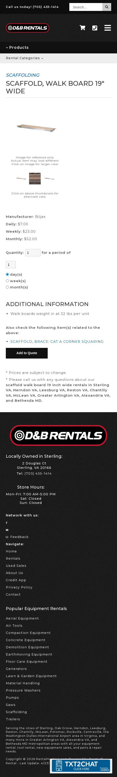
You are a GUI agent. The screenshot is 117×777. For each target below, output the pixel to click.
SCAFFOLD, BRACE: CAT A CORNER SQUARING (57, 341)
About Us (14, 573)
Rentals (13, 558)
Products (17, 47)
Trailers (13, 719)
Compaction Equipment (28, 633)
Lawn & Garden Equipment (31, 676)
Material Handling (23, 683)
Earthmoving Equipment (29, 654)
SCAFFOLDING (22, 75)
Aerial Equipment (22, 618)
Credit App (16, 580)
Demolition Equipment (27, 647)
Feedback (17, 537)
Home (11, 551)
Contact (13, 594)
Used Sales (16, 566)
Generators (16, 669)
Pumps (12, 697)
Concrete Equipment (25, 640)
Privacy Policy (19, 587)
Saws (11, 705)
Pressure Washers (23, 690)
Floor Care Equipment (26, 661)
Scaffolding (16, 712)
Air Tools (14, 626)
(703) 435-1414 (46, 7)
